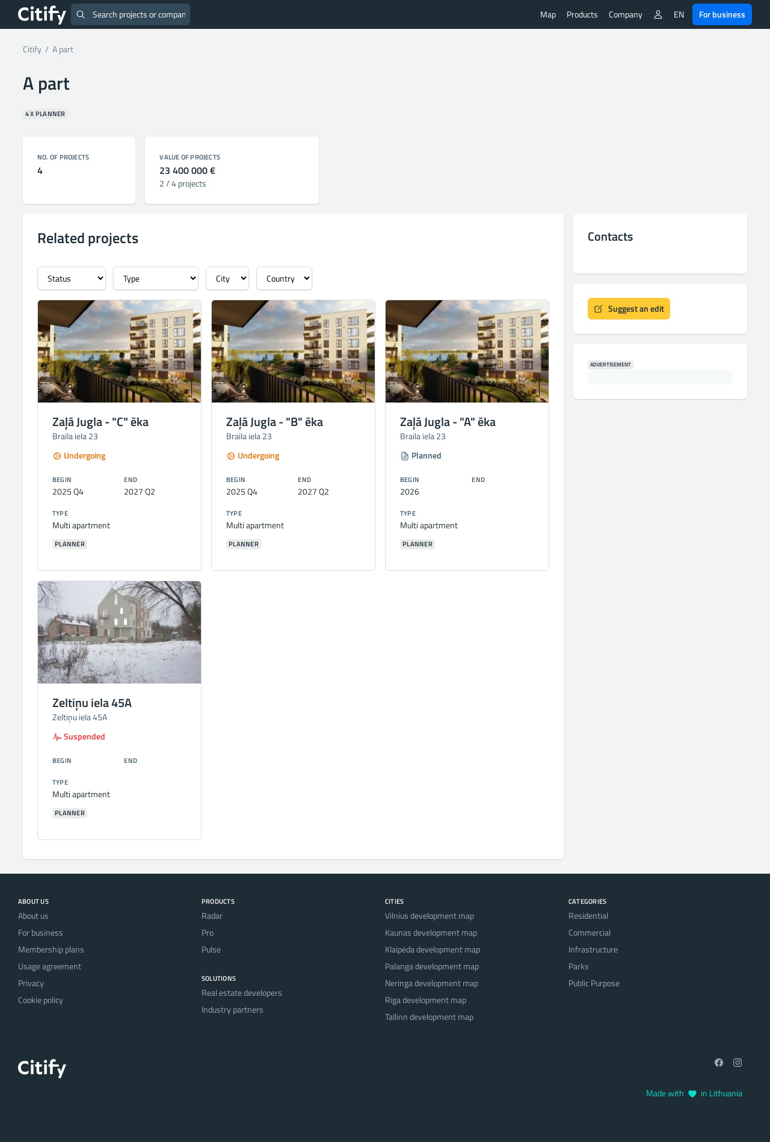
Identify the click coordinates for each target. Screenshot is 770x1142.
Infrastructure (593, 949)
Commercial (589, 932)
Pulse (211, 949)
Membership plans (51, 949)
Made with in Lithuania (694, 1093)
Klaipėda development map (432, 949)
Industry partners (232, 1009)
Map (548, 14)
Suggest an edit (629, 308)
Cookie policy (40, 999)
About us (33, 915)
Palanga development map (432, 966)
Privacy (31, 983)
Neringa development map (431, 983)
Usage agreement (49, 966)
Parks (578, 966)
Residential (588, 915)
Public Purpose (594, 983)
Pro (208, 932)
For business (722, 14)
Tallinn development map (429, 1016)
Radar (212, 915)
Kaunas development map (431, 932)
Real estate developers (242, 992)
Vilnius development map (429, 915)
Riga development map (425, 999)
